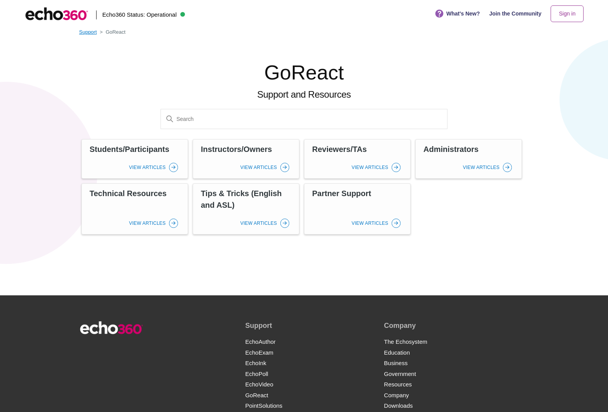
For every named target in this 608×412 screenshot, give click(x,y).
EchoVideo (259, 384)
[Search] (304, 119)
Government (400, 374)
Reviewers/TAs (339, 149)
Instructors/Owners (236, 149)
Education (397, 352)
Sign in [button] (567, 13)
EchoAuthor (260, 341)
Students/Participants (129, 149)
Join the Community (515, 13)
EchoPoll (256, 374)
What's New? (457, 14)
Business (396, 363)
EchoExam (259, 352)
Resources (398, 384)
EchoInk (255, 363)
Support (88, 32)
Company (396, 395)
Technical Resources (128, 193)
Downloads (398, 405)
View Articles (153, 167)
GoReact (256, 395)
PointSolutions (263, 405)
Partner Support (341, 193)
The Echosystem (405, 341)
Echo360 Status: (143, 14)
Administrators (450, 149)
